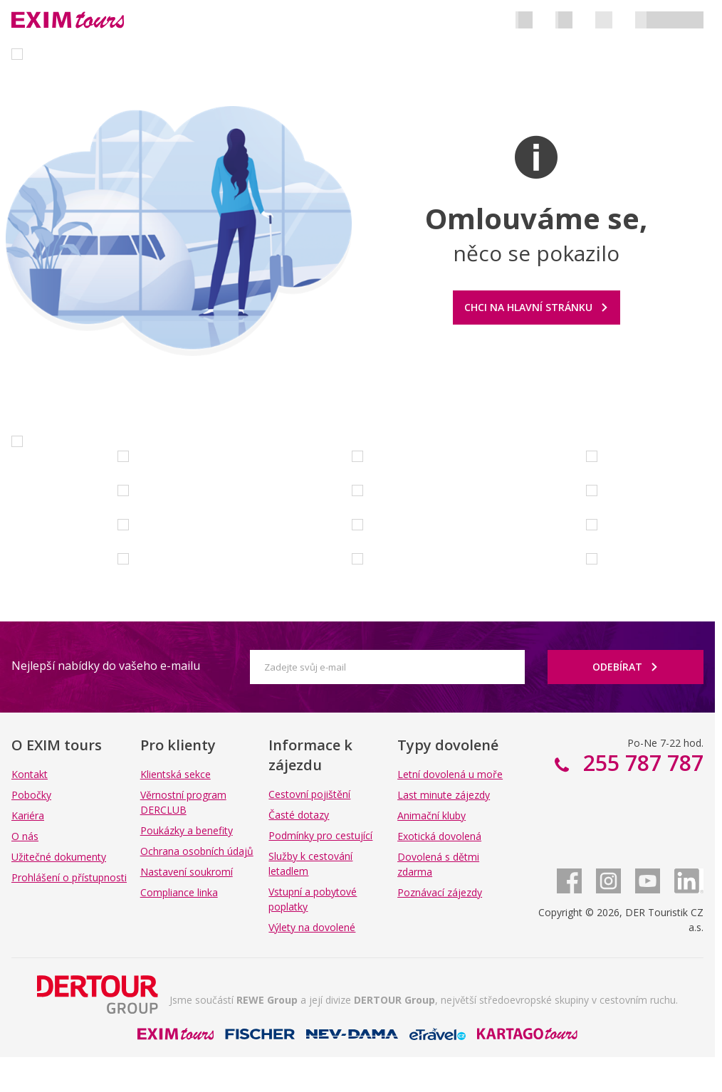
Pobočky (31, 795)
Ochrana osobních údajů (196, 851)
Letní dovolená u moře (450, 774)
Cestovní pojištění (309, 794)
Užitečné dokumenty (58, 856)
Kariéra (27, 815)
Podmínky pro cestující (320, 835)
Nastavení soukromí (186, 871)
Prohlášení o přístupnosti (69, 877)
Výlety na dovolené (311, 927)
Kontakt (29, 774)
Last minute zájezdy (443, 795)
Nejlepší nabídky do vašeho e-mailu (105, 665)
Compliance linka (179, 892)
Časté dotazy (298, 814)
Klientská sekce (175, 774)
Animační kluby (431, 815)
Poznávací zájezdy (439, 892)
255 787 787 (640, 762)
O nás (24, 836)
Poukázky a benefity (186, 830)
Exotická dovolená (439, 836)
